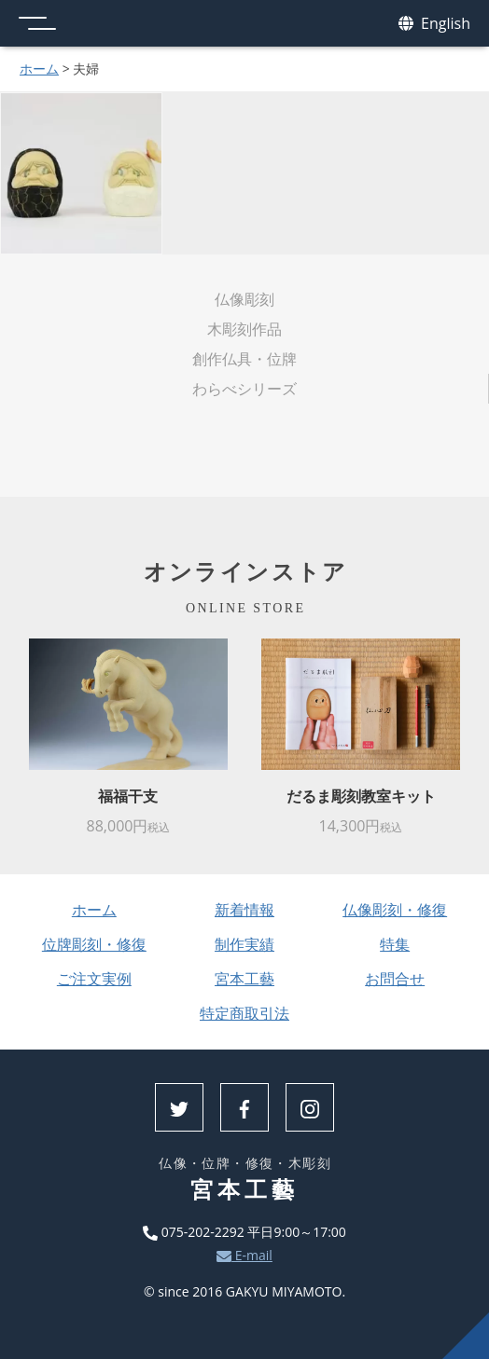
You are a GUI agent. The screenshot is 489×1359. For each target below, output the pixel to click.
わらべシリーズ (244, 388)
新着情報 (244, 909)
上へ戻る (465, 1335)
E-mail (244, 1255)
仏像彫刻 (244, 299)
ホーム (39, 68)
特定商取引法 (244, 1013)
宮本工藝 (244, 978)
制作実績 (244, 944)
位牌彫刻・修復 (94, 944)
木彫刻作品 (244, 329)
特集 (395, 944)
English (434, 23)
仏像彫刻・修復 (394, 909)
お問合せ (395, 978)
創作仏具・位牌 (244, 359)
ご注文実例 (94, 978)
